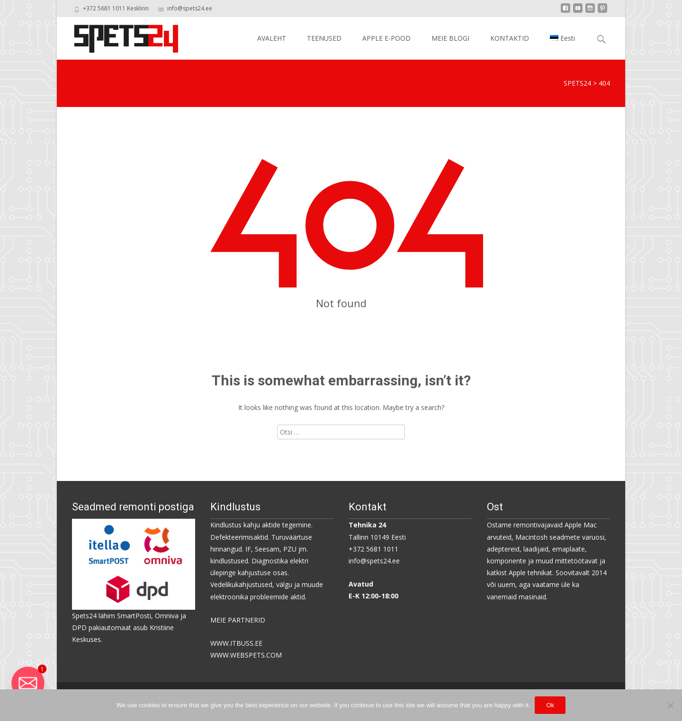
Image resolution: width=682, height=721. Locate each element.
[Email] (28, 683)
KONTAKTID (509, 38)
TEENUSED (324, 38)
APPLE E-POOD (386, 38)
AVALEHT (271, 38)
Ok (550, 705)
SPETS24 (577, 83)
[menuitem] (562, 38)
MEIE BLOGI (450, 38)
